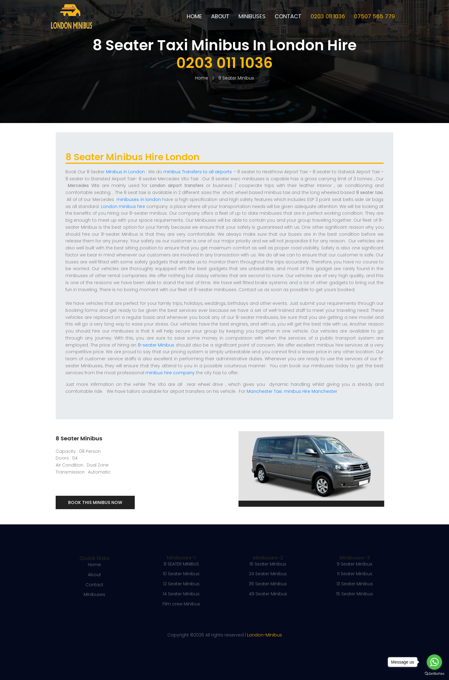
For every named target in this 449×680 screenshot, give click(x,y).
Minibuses (252, 16)
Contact (288, 16)
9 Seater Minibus (354, 564)
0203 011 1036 (328, 16)
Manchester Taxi (264, 391)
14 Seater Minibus (181, 594)
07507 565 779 (374, 16)
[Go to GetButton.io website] (434, 674)
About (220, 16)
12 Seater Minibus (181, 584)
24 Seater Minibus (268, 574)
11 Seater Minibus (354, 574)
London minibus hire (123, 206)
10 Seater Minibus (181, 574)
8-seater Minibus (155, 345)
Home (194, 16)
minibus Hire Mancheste (310, 391)
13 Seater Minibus (354, 584)
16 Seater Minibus (267, 564)
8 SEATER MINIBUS (181, 564)
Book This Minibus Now (95, 502)
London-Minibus (264, 635)
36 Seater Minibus (268, 584)
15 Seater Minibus (354, 594)
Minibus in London (125, 172)
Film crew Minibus (181, 604)
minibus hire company (170, 373)
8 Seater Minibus (236, 78)
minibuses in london (139, 199)
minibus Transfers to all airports (197, 172)
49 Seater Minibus (268, 594)
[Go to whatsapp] (434, 662)
